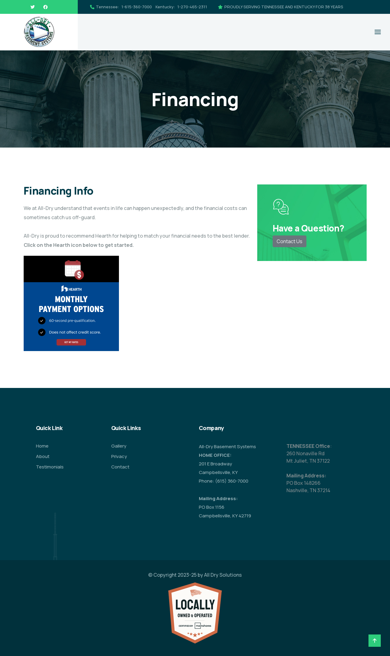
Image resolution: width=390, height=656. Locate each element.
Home (42, 446)
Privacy (119, 456)
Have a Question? (308, 228)
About (42, 456)
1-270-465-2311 (192, 7)
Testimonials (50, 467)
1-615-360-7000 (136, 7)
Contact (120, 467)
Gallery (118, 446)
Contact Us (289, 241)
